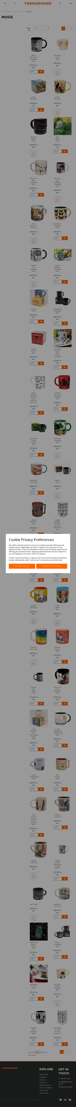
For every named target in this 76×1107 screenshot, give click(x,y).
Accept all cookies (51, 566)
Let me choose (22, 566)
